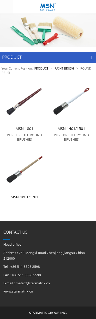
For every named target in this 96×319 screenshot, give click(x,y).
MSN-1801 (25, 128)
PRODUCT (41, 68)
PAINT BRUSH (64, 68)
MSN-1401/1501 (71, 128)
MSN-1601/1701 (24, 196)
